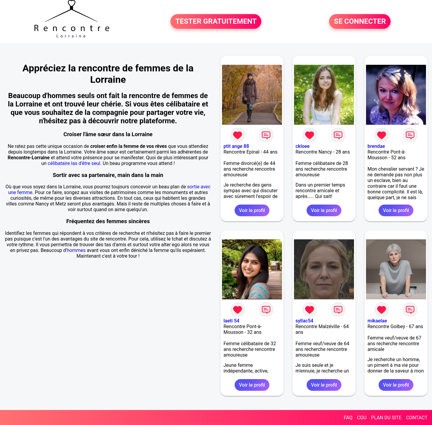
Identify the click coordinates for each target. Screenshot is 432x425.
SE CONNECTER (360, 21)
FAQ (348, 418)
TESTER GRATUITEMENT (215, 21)
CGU (362, 418)
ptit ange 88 (236, 146)
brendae (376, 146)
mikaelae (377, 321)
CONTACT (417, 418)
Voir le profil (252, 210)
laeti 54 (231, 321)
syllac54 (304, 321)
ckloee (303, 146)
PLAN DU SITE (386, 418)
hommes (76, 250)
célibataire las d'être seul (74, 163)
